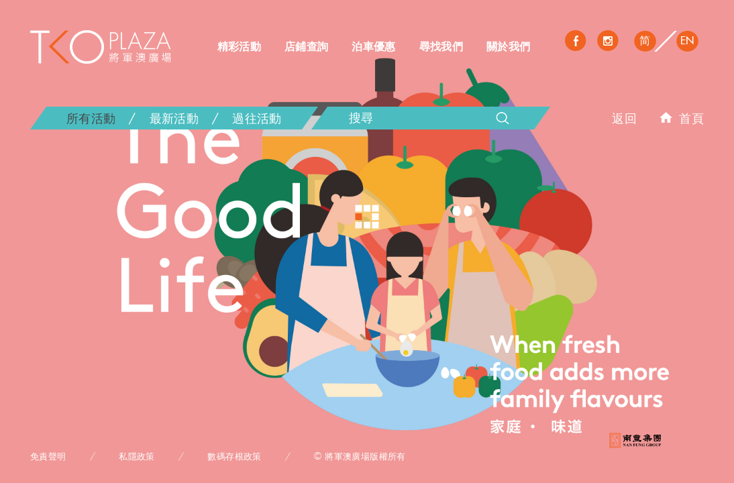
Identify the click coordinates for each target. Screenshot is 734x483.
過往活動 (256, 118)
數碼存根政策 (234, 456)
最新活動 (174, 118)
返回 (624, 118)
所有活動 (90, 118)
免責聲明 (48, 456)
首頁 (682, 118)
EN (687, 40)
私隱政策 (137, 456)
